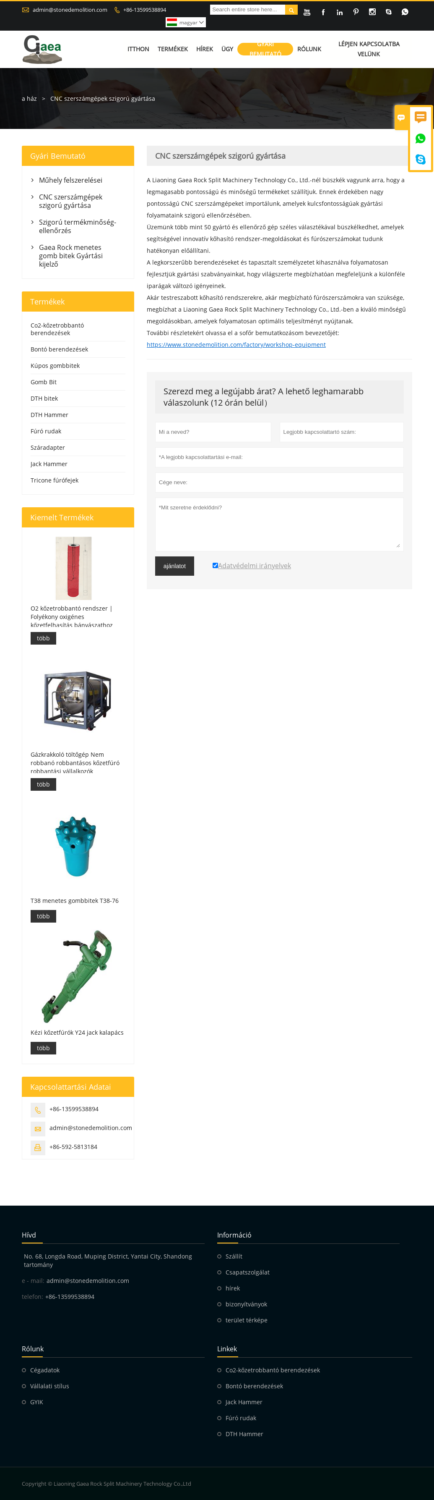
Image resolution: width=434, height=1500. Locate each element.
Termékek (173, 49)
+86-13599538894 (144, 9)
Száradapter (48, 447)
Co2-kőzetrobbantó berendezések (57, 329)
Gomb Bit (44, 382)
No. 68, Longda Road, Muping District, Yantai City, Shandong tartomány (108, 1260)
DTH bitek (44, 398)
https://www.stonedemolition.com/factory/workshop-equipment (236, 345)
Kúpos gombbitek (55, 366)
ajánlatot (175, 566)
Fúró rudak (46, 431)
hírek (233, 1288)
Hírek (204, 49)
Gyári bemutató (265, 49)
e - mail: (33, 1281)
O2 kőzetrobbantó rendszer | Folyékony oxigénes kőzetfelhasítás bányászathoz (72, 616)
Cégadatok (45, 1370)
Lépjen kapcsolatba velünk (369, 49)
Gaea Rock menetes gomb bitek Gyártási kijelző (71, 255)
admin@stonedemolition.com (70, 9)
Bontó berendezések (59, 349)
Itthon (138, 49)
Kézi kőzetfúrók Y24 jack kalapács (77, 1032)
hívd (29, 1235)
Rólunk (309, 49)
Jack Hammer (49, 464)
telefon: (32, 1297)
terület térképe (247, 1320)
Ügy (227, 49)
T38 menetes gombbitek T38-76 (75, 901)
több (43, 638)
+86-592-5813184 (73, 1147)
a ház (29, 98)
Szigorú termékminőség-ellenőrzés (77, 226)
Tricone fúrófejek (54, 480)
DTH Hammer (49, 415)
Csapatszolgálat (248, 1272)
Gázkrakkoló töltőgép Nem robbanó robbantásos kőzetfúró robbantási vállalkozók (75, 762)
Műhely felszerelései (70, 180)
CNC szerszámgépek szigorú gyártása (70, 201)
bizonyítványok (246, 1304)
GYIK (36, 1402)
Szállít (234, 1256)
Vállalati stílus (49, 1386)
